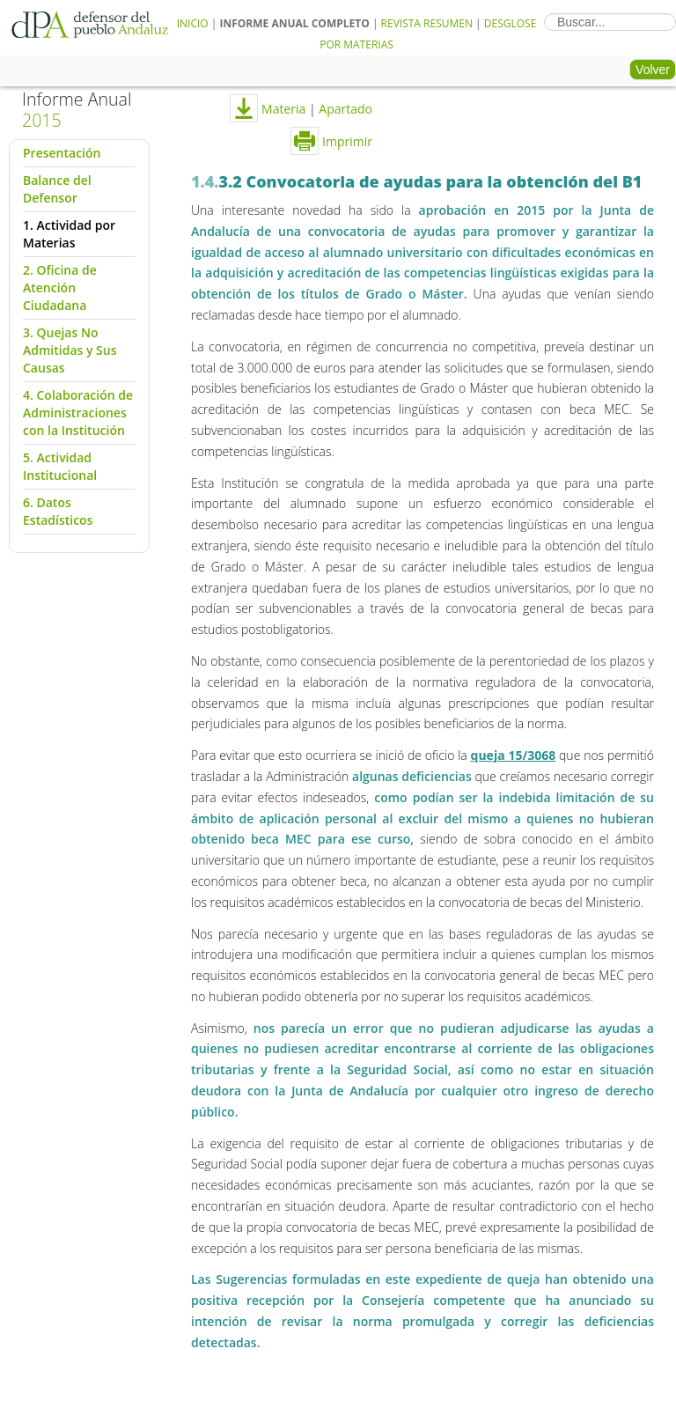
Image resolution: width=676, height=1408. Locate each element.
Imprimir (331, 141)
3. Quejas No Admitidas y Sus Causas (70, 350)
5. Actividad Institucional (60, 466)
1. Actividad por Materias (69, 234)
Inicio (193, 23)
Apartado (345, 108)
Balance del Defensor (57, 189)
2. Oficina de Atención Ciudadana (60, 287)
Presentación (61, 152)
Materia (281, 108)
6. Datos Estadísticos (57, 511)
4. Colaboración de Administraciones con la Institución (78, 413)
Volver (653, 70)
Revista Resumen (427, 23)
